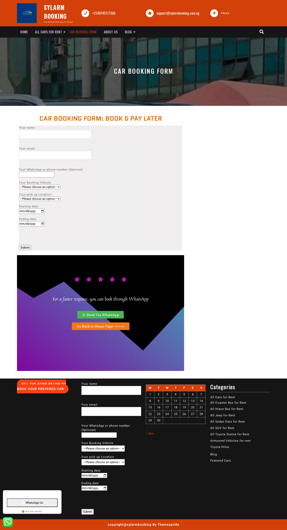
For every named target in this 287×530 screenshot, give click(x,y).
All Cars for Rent (48, 32)
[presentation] (48, 237)
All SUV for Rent (222, 428)
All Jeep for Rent (222, 415)
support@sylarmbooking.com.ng (178, 13)
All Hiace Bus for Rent (226, 409)
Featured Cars (220, 460)
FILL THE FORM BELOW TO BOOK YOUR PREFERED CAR (41, 386)
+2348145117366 (103, 13)
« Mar (150, 433)
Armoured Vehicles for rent (230, 440)
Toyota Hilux (219, 447)
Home (24, 32)
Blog (128, 32)
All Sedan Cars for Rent (227, 421)
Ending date (32, 221)
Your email (55, 152)
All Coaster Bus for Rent (228, 402)
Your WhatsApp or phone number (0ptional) (51, 172)
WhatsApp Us (32, 502)
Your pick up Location (39, 197)
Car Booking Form (83, 32)
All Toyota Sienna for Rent (229, 434)
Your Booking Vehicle (39, 185)
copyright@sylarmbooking (130, 524)
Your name (55, 131)
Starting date (32, 209)
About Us (111, 32)
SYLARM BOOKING (55, 11)
